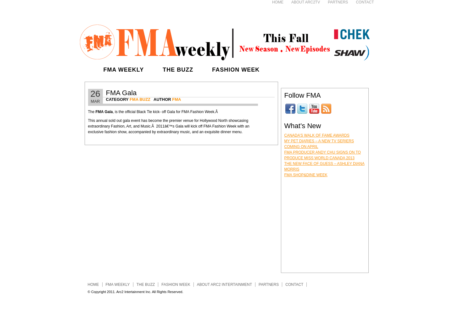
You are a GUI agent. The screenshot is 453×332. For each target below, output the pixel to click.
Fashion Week (236, 70)
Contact (365, 2)
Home (277, 2)
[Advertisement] (180, 9)
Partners (338, 2)
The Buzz (178, 70)
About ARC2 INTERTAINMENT (224, 284)
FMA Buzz (140, 99)
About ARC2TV (305, 2)
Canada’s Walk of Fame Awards (317, 135)
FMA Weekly (123, 70)
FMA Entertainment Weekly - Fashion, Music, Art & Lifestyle (224, 40)
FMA (176, 99)
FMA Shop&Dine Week (305, 175)
